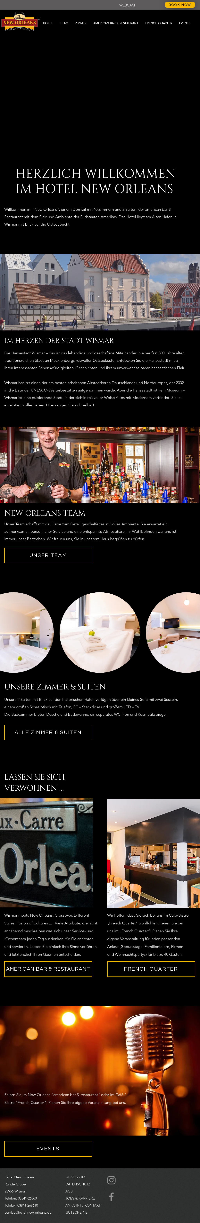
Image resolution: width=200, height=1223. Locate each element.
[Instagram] (111, 1180)
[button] (127, 5)
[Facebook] (111, 1196)
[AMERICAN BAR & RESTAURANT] (48, 969)
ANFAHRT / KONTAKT (83, 1205)
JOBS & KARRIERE (80, 1198)
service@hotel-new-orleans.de (28, 1212)
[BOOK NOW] (180, 5)
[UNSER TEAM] (48, 555)
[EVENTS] (48, 1149)
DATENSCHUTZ (77, 1184)
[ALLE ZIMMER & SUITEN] (48, 732)
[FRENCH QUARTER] (151, 969)
